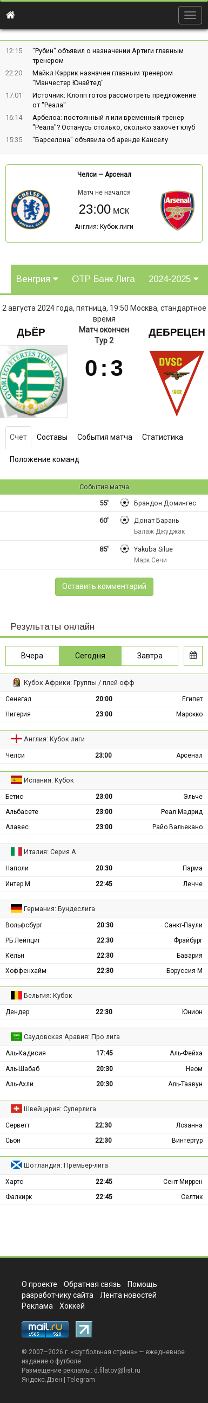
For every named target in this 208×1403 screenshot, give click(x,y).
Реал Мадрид (182, 812)
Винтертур (187, 1140)
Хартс (14, 1182)
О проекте (39, 1284)
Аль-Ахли (19, 1084)
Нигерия (18, 714)
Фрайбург (188, 940)
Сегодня (90, 655)
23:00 (104, 714)
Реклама (37, 1306)
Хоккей (72, 1306)
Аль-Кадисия (25, 1053)
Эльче (193, 796)
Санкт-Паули (183, 925)
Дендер (17, 1012)
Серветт (17, 1125)
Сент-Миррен (183, 1182)
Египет (192, 699)
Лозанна (189, 1125)
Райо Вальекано (177, 827)
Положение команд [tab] (44, 459)
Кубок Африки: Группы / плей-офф (79, 682)
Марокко (189, 714)
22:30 (105, 940)
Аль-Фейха (186, 1053)
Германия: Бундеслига (59, 909)
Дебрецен (177, 332)
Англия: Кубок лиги (104, 226)
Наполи (17, 868)
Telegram (81, 1379)
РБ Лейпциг (23, 940)
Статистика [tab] (162, 437)
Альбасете (21, 812)
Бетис (14, 796)
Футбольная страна (104, 1352)
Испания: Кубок (49, 780)
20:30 (104, 868)
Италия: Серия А (50, 852)
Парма (193, 868)
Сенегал (18, 699)
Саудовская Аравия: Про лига (72, 1037)
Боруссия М (184, 971)
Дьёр (31, 332)
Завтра (150, 655)
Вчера (32, 655)
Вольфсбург (23, 925)
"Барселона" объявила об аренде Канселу (100, 140)
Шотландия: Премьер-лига (66, 1165)
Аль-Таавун (185, 1084)
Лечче (193, 884)
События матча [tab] (104, 437)
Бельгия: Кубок (48, 995)
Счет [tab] (18, 437)
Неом (194, 1069)
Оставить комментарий (104, 586)
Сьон (13, 1140)
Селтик (192, 1197)
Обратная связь (92, 1284)
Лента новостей (128, 1295)
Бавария (190, 955)
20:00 (104, 699)
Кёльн (14, 955)
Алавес (17, 827)
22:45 (104, 884)
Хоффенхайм (25, 971)
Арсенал (118, 174)
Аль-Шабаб (22, 1069)
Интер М (17, 884)
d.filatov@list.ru (117, 1370)
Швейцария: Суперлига (60, 1109)
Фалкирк (18, 1197)
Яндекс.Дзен (42, 1379)
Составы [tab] (52, 437)
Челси (87, 174)
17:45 (104, 1053)
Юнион (192, 1012)
